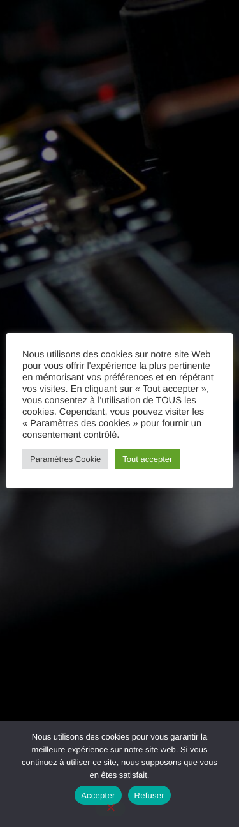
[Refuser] (110, 808)
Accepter (98, 795)
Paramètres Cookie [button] (65, 459)
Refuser (149, 795)
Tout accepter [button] (147, 459)
